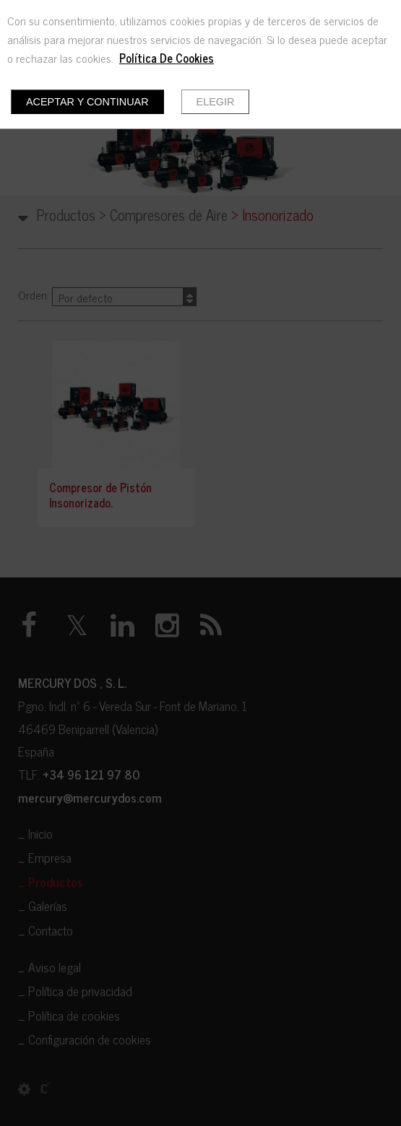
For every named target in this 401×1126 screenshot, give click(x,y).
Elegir (216, 102)
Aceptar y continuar (87, 102)
